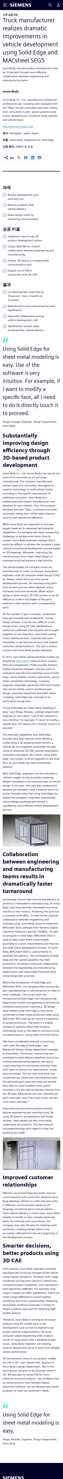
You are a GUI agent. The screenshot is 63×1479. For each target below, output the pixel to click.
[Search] (50, 5)
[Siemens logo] (20, 5)
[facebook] (25, 157)
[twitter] (18, 157)
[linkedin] (32, 157)
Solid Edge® (23, 661)
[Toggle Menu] (5, 5)
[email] (39, 157)
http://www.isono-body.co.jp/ (18, 126)
